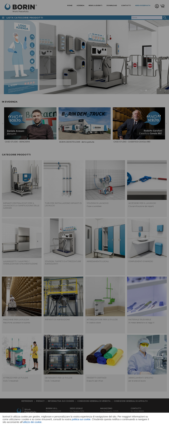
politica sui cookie (81, 419)
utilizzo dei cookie (32, 422)
